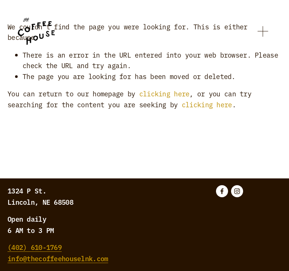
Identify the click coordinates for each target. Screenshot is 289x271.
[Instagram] (237, 191)
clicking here (164, 93)
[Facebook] (222, 191)
